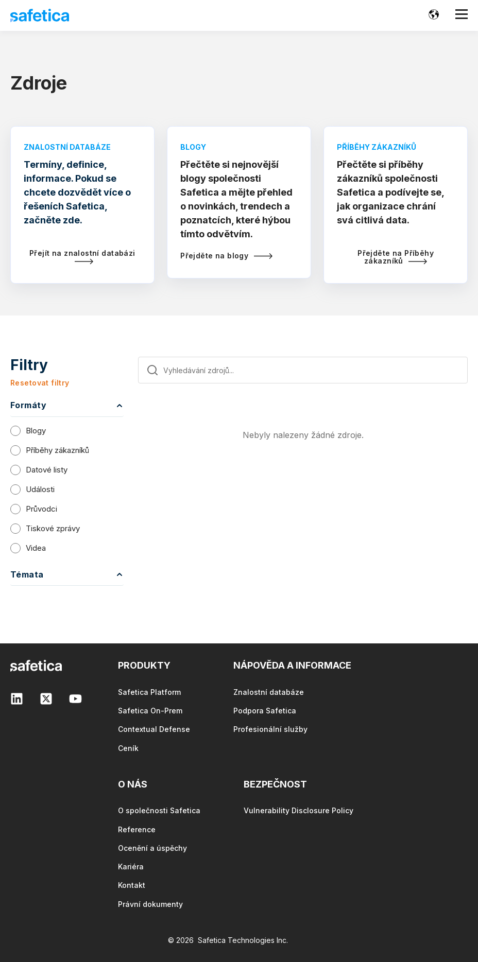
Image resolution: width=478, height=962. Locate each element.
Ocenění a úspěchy (152, 848)
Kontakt (131, 885)
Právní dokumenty (150, 904)
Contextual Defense (154, 729)
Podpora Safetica (264, 710)
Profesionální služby (270, 729)
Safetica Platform (149, 692)
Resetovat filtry (40, 383)
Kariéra (131, 866)
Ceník (128, 748)
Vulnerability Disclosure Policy (298, 810)
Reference (137, 829)
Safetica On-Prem (150, 710)
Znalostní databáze (268, 692)
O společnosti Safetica (159, 810)
